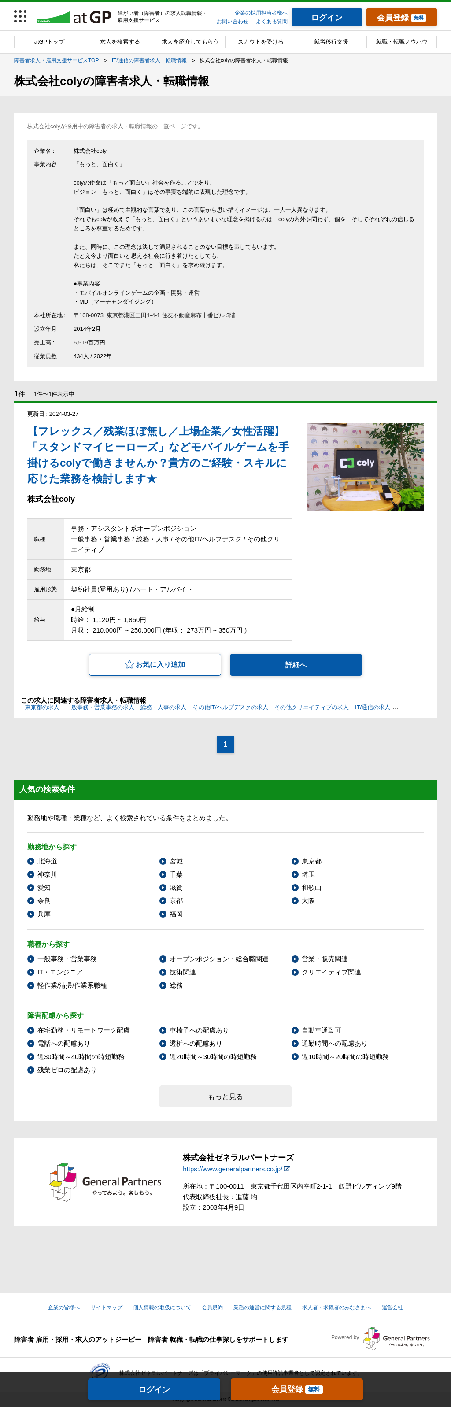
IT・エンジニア (60, 972)
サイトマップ (106, 1307)
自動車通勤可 (321, 1030)
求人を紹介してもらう (190, 41)
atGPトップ (49, 41)
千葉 (176, 874)
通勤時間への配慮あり (335, 1043)
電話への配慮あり (63, 1043)
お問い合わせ (232, 22)
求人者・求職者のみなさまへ (336, 1307)
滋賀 (176, 887)
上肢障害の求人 (416, 707)
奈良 (44, 900)
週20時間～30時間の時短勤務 (213, 1056)
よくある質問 (272, 22)
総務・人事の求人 (163, 707)
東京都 (312, 861)
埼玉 (308, 874)
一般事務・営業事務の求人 (100, 707)
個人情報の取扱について (162, 1307)
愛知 (44, 887)
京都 (176, 900)
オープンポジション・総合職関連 (219, 959)
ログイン (154, 1389)
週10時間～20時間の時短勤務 (345, 1056)
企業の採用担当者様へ (261, 13)
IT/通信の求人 (372, 707)
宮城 (176, 861)
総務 (176, 985)
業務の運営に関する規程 (262, 1307)
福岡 (176, 914)
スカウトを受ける (261, 41)
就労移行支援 (331, 41)
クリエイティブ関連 (331, 972)
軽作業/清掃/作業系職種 (72, 985)
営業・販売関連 (325, 959)
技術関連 (183, 972)
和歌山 (312, 887)
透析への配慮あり (196, 1043)
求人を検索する (120, 41)
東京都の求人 (42, 707)
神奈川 (47, 874)
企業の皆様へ (64, 1307)
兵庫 (44, 914)
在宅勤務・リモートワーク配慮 (83, 1030)
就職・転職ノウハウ (402, 41)
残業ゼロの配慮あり (67, 1070)
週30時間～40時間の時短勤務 (81, 1056)
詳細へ (296, 665)
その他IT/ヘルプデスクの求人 (230, 707)
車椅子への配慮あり (199, 1030)
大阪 (308, 900)
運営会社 (392, 1307)
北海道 (47, 861)
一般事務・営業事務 (67, 959)
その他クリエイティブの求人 (311, 707)
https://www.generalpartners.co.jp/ (232, 1169)
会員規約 (212, 1307)
